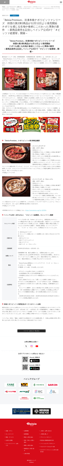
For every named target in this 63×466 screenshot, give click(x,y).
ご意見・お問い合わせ (46, 430)
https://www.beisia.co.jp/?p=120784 (36, 210)
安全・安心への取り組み (29, 441)
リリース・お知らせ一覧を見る (31, 330)
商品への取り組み (28, 437)
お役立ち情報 (9, 440)
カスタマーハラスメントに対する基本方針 (49, 450)
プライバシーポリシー (46, 437)
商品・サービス (10, 437)
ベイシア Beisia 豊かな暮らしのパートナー (31, 2)
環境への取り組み (28, 445)
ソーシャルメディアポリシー (47, 443)
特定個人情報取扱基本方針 (47, 440)
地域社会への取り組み (29, 449)
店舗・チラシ (9, 430)
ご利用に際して (44, 434)
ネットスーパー (10, 434)
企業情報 (26, 430)
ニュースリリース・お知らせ (12, 444)
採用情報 (26, 434)
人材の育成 (27, 453)
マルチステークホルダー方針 (47, 446)
